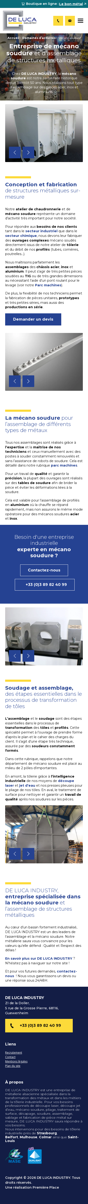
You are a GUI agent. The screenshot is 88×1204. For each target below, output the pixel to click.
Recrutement (13, 1053)
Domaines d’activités (39, 38)
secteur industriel (41, 231)
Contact (10, 1057)
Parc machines (48, 285)
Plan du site (12, 1066)
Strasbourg (47, 1133)
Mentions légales (16, 1061)
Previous (15, 152)
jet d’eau (27, 785)
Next (28, 152)
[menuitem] (54, 4)
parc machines (64, 465)
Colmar (46, 1137)
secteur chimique (21, 236)
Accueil (13, 38)
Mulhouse (28, 1137)
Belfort (11, 1137)
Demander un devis (33, 319)
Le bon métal (71, 4)
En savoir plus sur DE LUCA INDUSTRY (38, 958)
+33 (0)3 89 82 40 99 (46, 584)
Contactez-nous (44, 570)
